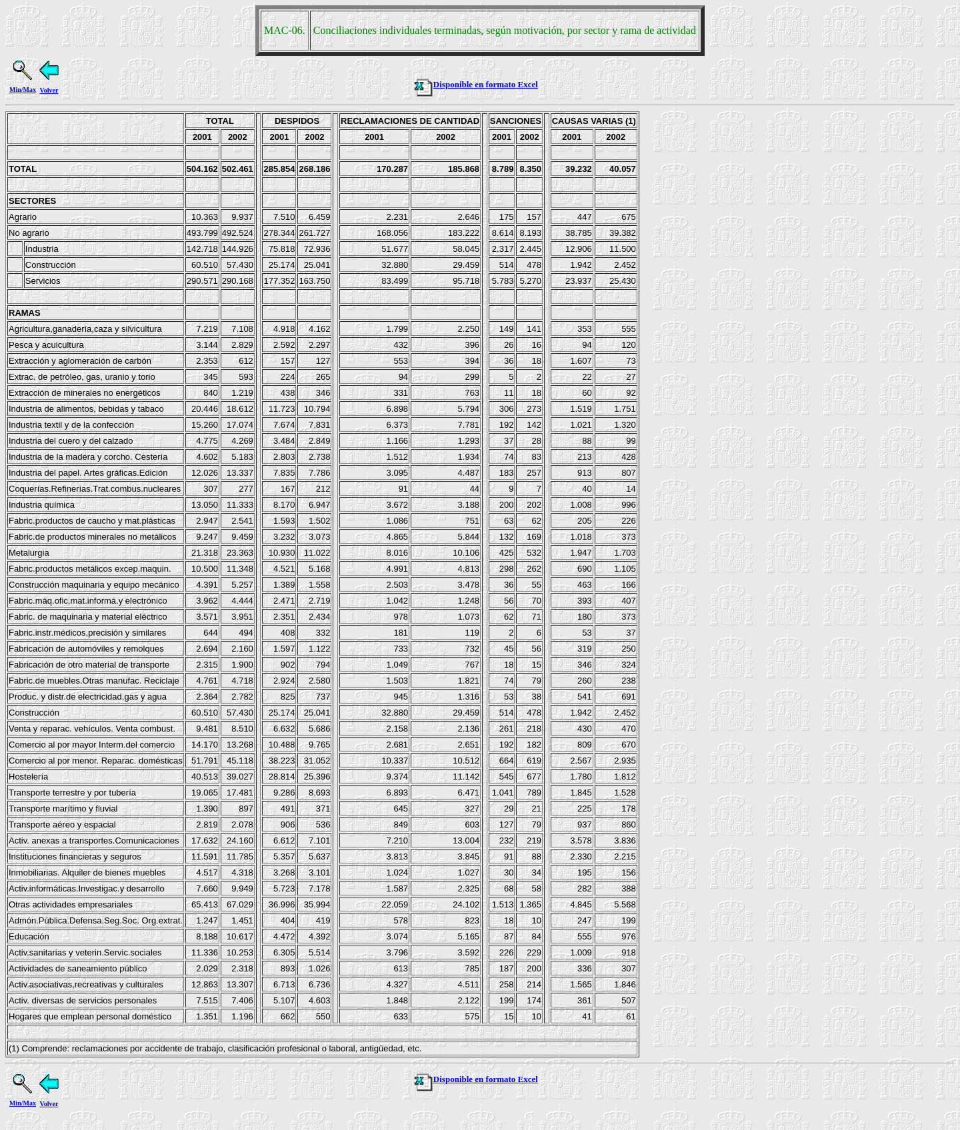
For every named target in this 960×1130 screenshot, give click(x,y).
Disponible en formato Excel (475, 84)
